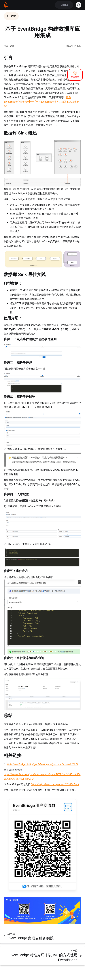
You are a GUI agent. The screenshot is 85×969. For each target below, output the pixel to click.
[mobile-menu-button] (13, 5)
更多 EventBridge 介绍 (19, 764)
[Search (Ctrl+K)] (78, 5)
